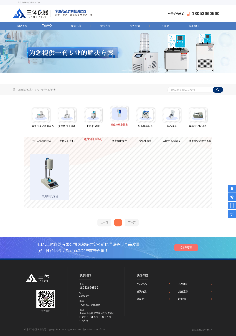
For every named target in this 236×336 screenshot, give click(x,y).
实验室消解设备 (198, 126)
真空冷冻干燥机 (67, 126)
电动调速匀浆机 (48, 89)
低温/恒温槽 (93, 126)
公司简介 (164, 26)
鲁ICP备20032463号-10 (93, 329)
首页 (36, 89)
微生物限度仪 (119, 141)
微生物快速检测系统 (198, 141)
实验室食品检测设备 (41, 126)
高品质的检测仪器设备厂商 (29, 2)
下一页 (132, 222)
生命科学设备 (145, 126)
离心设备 (172, 126)
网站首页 (22, 26)
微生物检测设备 (119, 124)
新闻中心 (76, 26)
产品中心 (47, 25)
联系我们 (194, 26)
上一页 (104, 222)
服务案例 (135, 26)
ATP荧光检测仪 (171, 141)
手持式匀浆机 (66, 141)
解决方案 (105, 26)
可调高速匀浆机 (50, 196)
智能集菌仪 (145, 141)
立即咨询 (186, 247)
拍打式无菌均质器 (41, 141)
